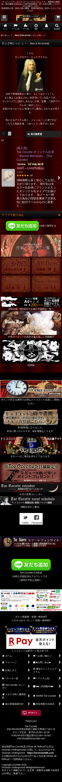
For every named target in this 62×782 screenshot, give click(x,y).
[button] (4, 18)
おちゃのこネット (25, 780)
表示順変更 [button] (35, 134)
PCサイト (32, 713)
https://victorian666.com (40, 753)
